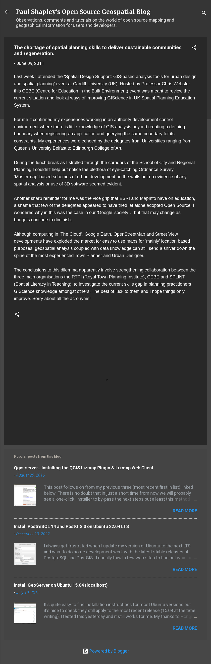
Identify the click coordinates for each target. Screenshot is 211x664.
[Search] (204, 13)
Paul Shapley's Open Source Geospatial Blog (83, 12)
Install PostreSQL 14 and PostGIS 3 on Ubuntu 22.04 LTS (71, 526)
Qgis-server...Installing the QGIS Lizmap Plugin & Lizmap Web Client (84, 467)
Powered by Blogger (105, 651)
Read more (185, 510)
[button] (194, 48)
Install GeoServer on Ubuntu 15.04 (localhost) (61, 585)
